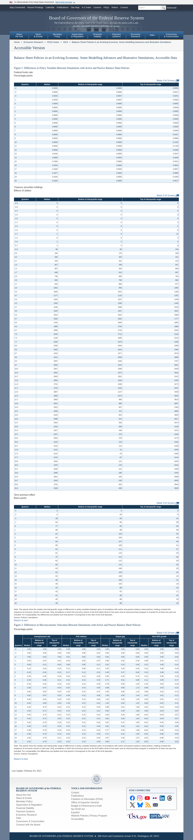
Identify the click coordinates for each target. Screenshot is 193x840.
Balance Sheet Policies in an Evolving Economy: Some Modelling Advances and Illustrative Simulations (121, 42)
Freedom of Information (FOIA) (87, 799)
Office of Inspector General (85, 802)
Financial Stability (25, 808)
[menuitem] (19, 36)
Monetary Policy (24, 801)
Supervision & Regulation (29, 805)
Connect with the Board (28, 824)
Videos (114, 7)
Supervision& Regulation (77, 35)
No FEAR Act (78, 809)
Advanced (171, 7)
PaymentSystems (116, 35)
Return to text (21, 620)
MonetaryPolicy (57, 35)
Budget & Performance (83, 806)
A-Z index (86, 7)
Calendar (50, 7)
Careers (97, 7)
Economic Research (33, 42)
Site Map (75, 7)
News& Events (38, 35)
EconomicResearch (135, 35)
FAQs (106, 7)
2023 (65, 42)
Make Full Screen (168, 81)
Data (152, 35)
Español (75, 812)
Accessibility (77, 819)
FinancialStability (97, 35)
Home (17, 42)
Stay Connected (17, 7)
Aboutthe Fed (19, 35)
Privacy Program (98, 815)
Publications (63, 7)
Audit (99, 806)
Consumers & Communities (171, 35)
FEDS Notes (53, 42)
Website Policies (79, 815)
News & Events (24, 798)
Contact (124, 7)
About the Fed (23, 795)
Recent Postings (35, 7)
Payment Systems (25, 811)
